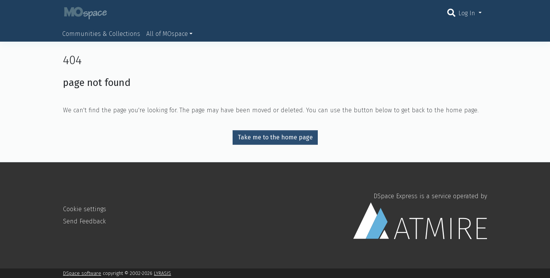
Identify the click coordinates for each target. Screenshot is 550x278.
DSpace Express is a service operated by (420, 215)
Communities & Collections (101, 33)
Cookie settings (84, 209)
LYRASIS (162, 273)
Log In (467, 13)
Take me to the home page (275, 137)
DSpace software (82, 273)
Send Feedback (84, 221)
